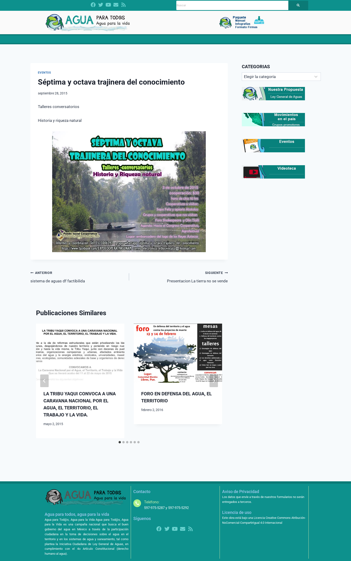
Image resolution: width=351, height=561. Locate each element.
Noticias (204, 41)
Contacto (289, 41)
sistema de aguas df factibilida (77, 280)
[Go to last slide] (44, 384)
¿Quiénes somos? (110, 41)
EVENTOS (44, 76)
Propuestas (161, 41)
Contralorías (227, 41)
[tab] (120, 445)
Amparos (252, 41)
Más (271, 41)
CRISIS (138, 41)
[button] (110, 41)
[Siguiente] (214, 384)
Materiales (185, 41)
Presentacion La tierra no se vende (180, 280)
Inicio (59, 41)
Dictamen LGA (79, 41)
